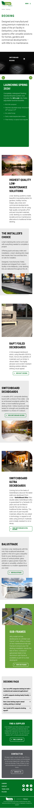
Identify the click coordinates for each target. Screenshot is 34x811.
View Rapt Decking (21, 373)
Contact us (17, 772)
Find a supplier (17, 739)
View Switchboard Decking (16, 415)
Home (3, 9)
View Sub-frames (21, 665)
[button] (17, 690)
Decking (8, 9)
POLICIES (4, 791)
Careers (4, 783)
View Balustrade (16, 572)
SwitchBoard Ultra (21, 497)
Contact (4, 786)
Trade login (5, 789)
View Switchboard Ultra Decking (20, 528)
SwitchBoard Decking (13, 59)
